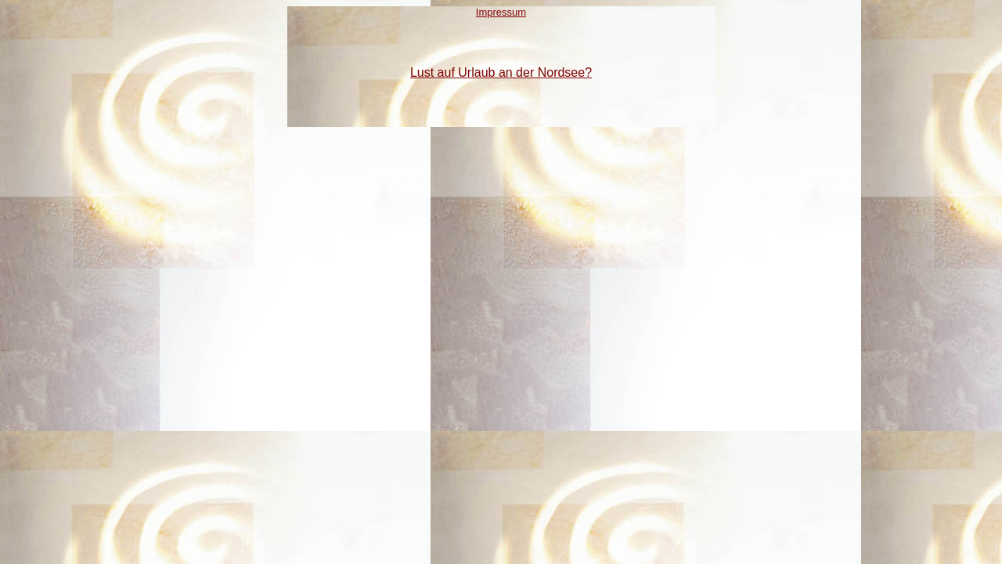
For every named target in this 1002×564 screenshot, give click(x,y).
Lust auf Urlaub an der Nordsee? (501, 72)
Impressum (501, 12)
